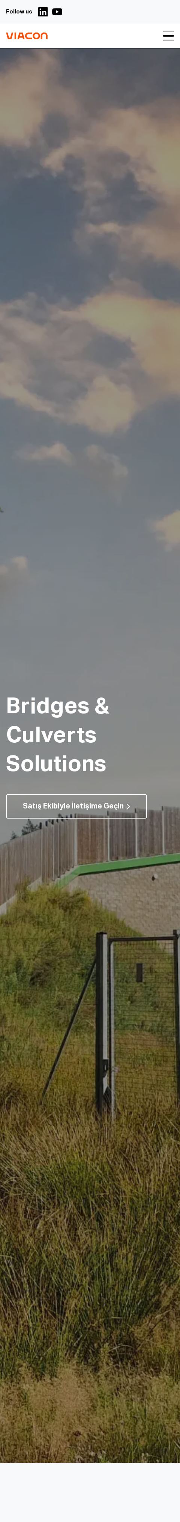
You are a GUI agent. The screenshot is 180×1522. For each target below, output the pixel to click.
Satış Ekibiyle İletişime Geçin (73, 806)
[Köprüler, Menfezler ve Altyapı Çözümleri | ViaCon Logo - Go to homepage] (27, 36)
